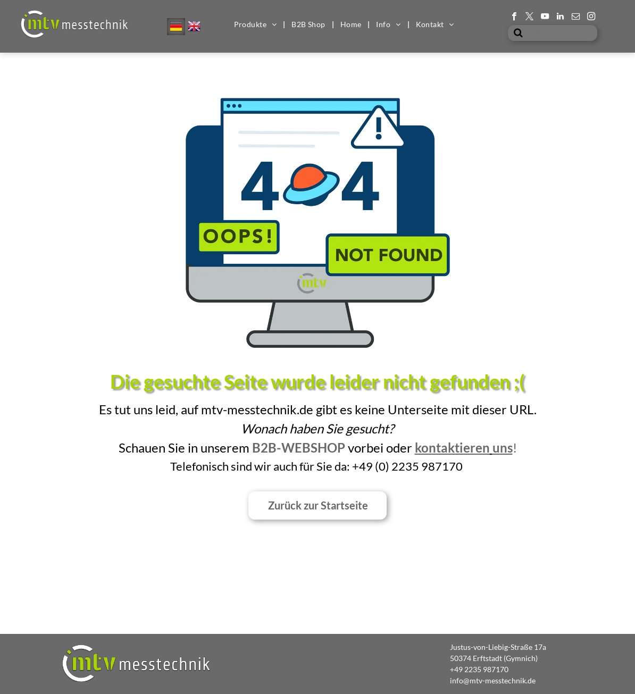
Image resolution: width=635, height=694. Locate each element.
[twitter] (529, 17)
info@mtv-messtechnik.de (493, 680)
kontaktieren (452, 447)
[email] (576, 17)
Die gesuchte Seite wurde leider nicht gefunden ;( (317, 381)
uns (502, 447)
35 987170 (434, 466)
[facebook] (514, 17)
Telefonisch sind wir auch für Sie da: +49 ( (274, 466)
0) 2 (388, 466)
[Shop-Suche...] (552, 33)
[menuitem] (257, 24)
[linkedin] (560, 17)
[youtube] (545, 17)
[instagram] (591, 17)
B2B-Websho (294, 447)
